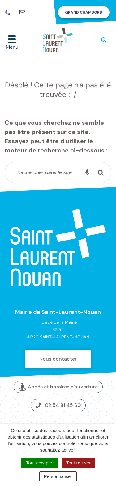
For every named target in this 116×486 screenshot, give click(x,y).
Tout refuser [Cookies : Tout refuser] (78, 462)
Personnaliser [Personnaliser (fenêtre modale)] (58, 476)
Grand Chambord (83, 12)
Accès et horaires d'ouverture (58, 387)
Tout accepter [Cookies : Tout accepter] (40, 462)
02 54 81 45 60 (58, 405)
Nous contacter (58, 359)
